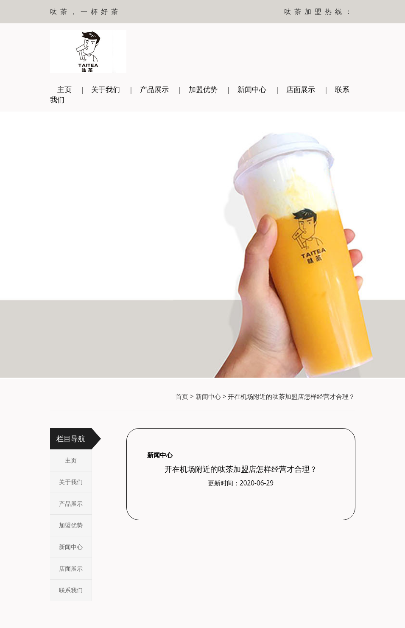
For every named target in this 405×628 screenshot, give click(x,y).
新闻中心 (251, 89)
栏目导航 (70, 438)
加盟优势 (203, 89)
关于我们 (105, 89)
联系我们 (71, 590)
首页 (182, 396)
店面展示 (300, 89)
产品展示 (154, 89)
